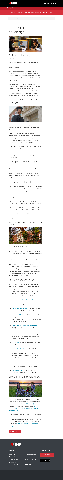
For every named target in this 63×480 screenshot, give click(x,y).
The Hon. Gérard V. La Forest (19, 308)
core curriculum (25, 155)
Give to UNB (46, 3)
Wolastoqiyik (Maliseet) (27, 404)
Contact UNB (47, 454)
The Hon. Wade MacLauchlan (20, 334)
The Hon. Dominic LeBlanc (19, 348)
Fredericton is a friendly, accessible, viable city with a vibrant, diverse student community (25, 408)
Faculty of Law (11, 8)
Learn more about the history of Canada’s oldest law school (25, 299)
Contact (9, 17)
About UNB (12, 454)
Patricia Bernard (16, 364)
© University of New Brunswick (17, 476)
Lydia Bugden (15, 342)
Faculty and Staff (29, 12)
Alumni (50, 12)
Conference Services (30, 454)
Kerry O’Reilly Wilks (17, 370)
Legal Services (43, 12)
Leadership (28, 464)
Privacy (28, 476)
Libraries (27, 457)
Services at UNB (13, 464)
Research (37, 12)
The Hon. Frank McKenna (18, 314)
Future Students (11, 12)
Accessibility (35, 476)
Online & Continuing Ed (30, 460)
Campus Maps (13, 457)
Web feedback (44, 476)
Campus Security (13, 459)
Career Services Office (24, 171)
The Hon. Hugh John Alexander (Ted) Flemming (24, 325)
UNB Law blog (14, 431)
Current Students (20, 12)
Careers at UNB (13, 462)
